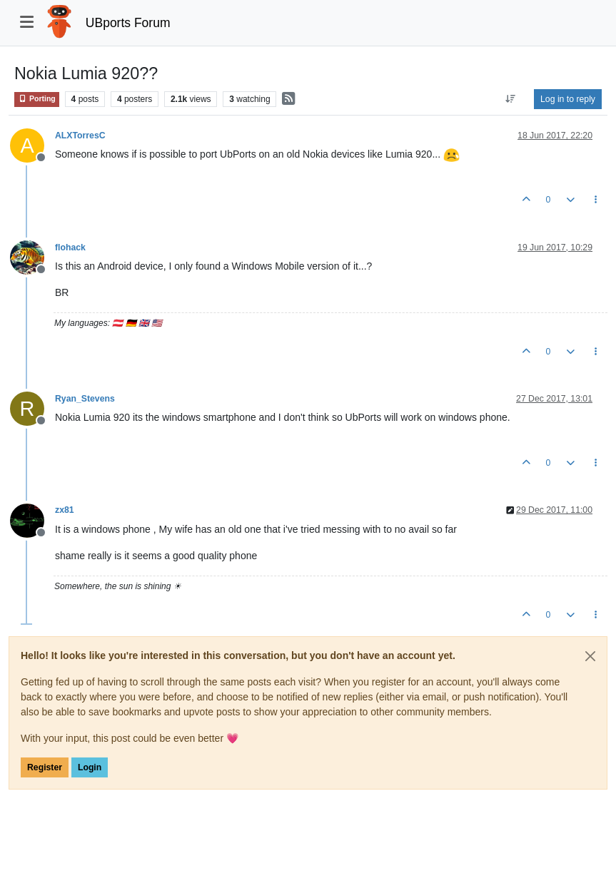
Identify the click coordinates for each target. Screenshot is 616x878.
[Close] (590, 656)
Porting (37, 98)
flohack (70, 247)
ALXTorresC (80, 136)
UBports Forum (128, 23)
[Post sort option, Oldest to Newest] (510, 99)
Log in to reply (567, 99)
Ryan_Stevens (85, 399)
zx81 (64, 510)
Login (89, 767)
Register (44, 767)
